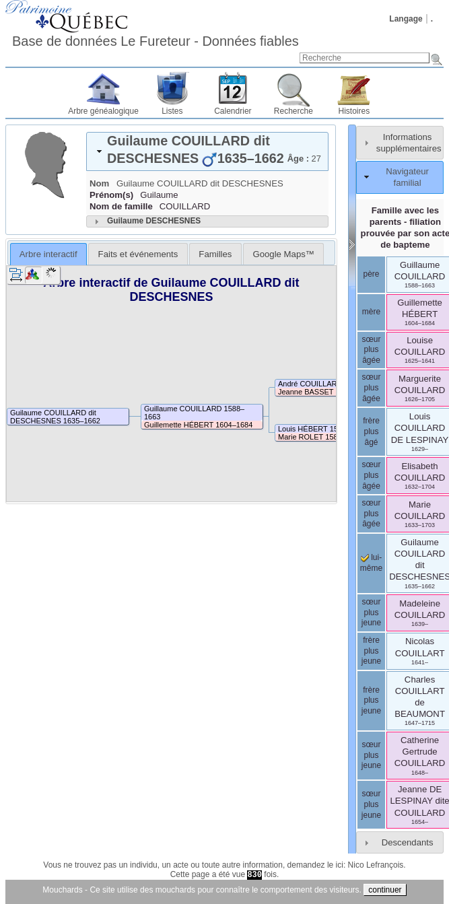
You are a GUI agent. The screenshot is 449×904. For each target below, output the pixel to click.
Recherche (293, 111)
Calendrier (232, 111)
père (371, 274)
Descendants (408, 842)
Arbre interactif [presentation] (48, 254)
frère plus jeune (371, 650)
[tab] (207, 151)
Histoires (354, 111)
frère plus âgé (371, 431)
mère (371, 311)
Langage (405, 19)
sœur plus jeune (371, 612)
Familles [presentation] (215, 254)
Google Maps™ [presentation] (283, 254)
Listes (172, 111)
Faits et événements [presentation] (138, 254)
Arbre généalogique (103, 111)
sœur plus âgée (370, 350)
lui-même (371, 563)
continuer (384, 890)
